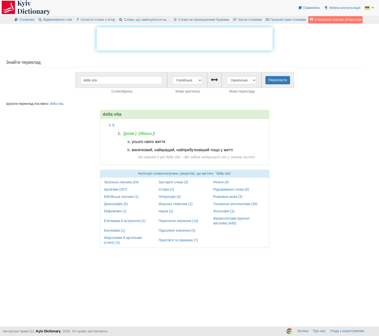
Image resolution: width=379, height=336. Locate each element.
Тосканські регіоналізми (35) (235, 204)
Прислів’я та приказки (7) (178, 240)
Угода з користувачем (347, 331)
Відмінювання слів (55, 19)
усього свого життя (148, 142)
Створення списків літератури (335, 19)
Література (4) (170, 197)
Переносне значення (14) (178, 221)
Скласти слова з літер (95, 19)
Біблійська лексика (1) (121, 197)
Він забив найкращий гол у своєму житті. (220, 157)
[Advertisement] (185, 38)
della (53, 104)
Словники (24, 19)
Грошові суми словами (285, 19)
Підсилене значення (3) (177, 230)
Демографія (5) (116, 204)
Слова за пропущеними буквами (201, 19)
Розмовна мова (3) (227, 197)
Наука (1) (166, 211)
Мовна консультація (342, 8)
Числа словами (247, 19)
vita (60, 104)
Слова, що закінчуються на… (144, 19)
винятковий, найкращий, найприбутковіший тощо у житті (182, 150)
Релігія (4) (221, 182)
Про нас (319, 331)
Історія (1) (166, 189)
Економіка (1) (114, 230)
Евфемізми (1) (115, 211)
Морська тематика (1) (175, 204)
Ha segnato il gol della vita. (159, 157)
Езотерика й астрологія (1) (125, 221)
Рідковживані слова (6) (231, 189)
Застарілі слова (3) (173, 182)
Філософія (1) (223, 211)
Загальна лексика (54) (121, 182)
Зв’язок (302, 331)
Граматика (309, 8)
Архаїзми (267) (115, 189)
